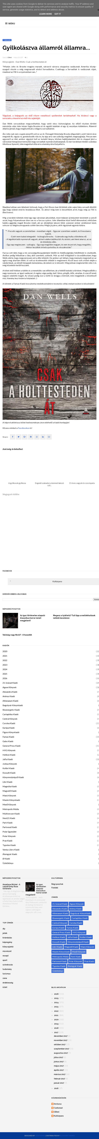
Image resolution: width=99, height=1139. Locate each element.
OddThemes (40, 1135)
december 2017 (61, 1036)
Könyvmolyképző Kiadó (13, 777)
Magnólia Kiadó (10, 786)
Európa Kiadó (9, 728)
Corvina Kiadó (9, 723)
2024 (5, 669)
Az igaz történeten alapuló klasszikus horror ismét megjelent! (32, 618)
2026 (5, 678)
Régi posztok (57, 884)
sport (5, 960)
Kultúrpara (57, 581)
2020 (5, 651)
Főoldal (54, 888)
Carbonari (58, 1108)
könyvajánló (8, 947)
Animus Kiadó (9, 696)
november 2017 (60, 1040)
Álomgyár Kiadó (10, 854)
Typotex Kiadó (9, 845)
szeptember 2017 (61, 1049)
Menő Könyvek (9, 804)
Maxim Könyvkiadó (11, 800)
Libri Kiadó (7, 782)
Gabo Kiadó (8, 741)
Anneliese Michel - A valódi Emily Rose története (11, 886)
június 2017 (59, 1062)
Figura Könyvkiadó (11, 732)
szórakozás (8, 965)
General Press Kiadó (11, 746)
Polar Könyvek (9, 836)
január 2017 (59, 1083)
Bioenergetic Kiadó (11, 710)
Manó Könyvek (9, 795)
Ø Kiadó (6, 858)
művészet (7, 951)
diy (4, 929)
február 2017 (59, 1079)
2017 (56, 1032)
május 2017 (59, 1066)
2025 (5, 674)
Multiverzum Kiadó (11, 813)
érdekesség (8, 983)
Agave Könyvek (9, 687)
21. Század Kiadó (10, 683)
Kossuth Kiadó (9, 773)
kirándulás (7, 938)
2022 (5, 660)
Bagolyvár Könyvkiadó (13, 705)
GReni (10, 57)
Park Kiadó (8, 822)
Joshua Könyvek (10, 764)
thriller (7, 40)
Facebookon (24, 428)
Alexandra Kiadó (10, 692)
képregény (7, 942)
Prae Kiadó (7, 840)
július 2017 (58, 1057)
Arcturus (57, 1104)
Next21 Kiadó (9, 818)
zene (5, 978)
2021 (5, 656)
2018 (56, 1028)
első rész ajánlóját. (31, 118)
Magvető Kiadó (9, 791)
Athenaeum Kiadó (10, 701)
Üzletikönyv (8, 863)
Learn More (45, 14)
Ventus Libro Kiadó (11, 849)
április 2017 (59, 1070)
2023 (5, 665)
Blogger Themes (67, 1135)
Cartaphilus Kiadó (10, 714)
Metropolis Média (11, 809)
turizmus (6, 974)
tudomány (7, 969)
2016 (56, 1088)
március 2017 (59, 1074)
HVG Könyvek (9, 750)
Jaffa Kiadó (8, 759)
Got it (57, 14)
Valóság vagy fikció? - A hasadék (17, 635)
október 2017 (59, 1044)
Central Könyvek (10, 719)
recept (6, 956)
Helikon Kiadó (9, 755)
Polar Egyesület (9, 831)
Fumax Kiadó (8, 737)
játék (5, 933)
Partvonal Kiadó (10, 827)
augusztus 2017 (61, 1053)
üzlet (5, 987)
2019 (56, 1024)
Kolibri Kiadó (8, 768)
